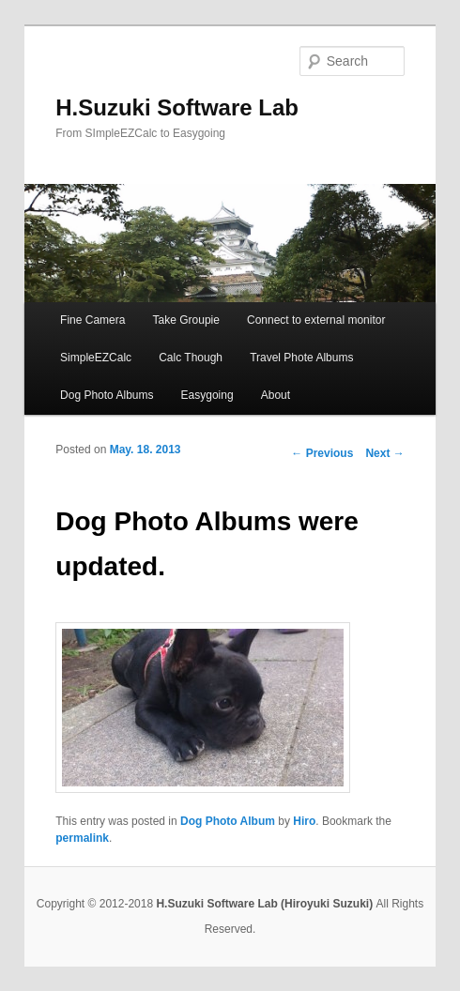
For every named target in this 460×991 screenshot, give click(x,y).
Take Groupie (186, 320)
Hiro (304, 821)
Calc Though (190, 357)
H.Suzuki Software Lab (177, 107)
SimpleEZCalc (95, 357)
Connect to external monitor (316, 320)
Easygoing (207, 395)
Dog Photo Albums (106, 395)
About (275, 395)
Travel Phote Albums (301, 357)
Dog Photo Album (227, 821)
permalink (82, 838)
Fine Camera (92, 320)
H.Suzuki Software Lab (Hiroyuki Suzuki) (266, 903)
